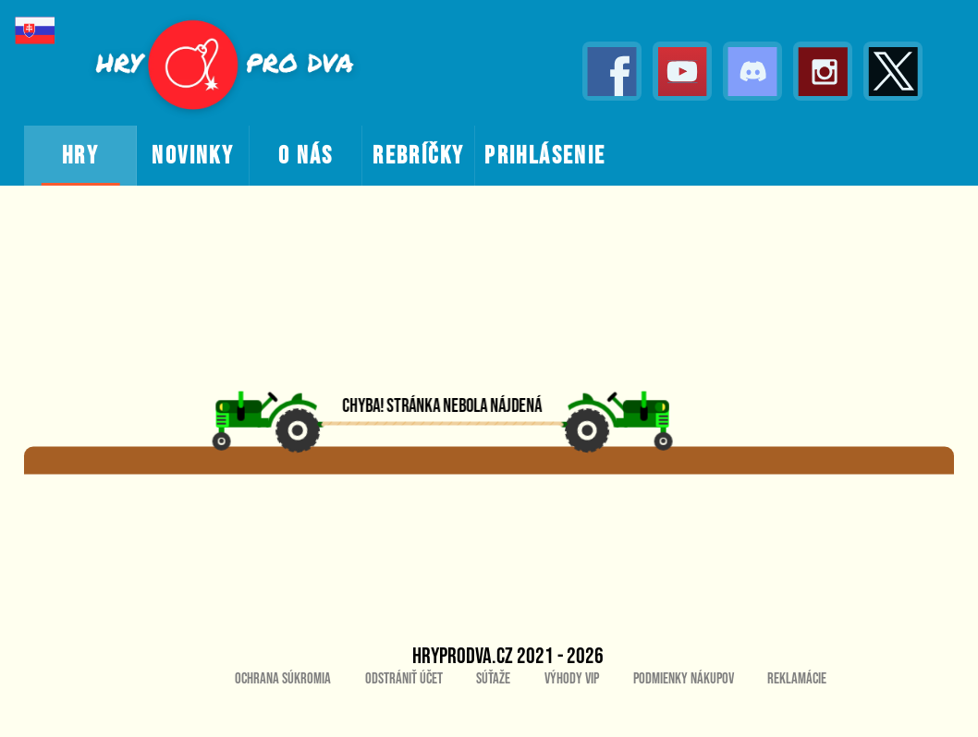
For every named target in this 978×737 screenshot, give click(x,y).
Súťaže (493, 679)
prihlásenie (544, 156)
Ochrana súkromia (283, 679)
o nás (306, 156)
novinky (193, 156)
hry (80, 156)
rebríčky (418, 156)
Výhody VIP (571, 679)
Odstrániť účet (404, 679)
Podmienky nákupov (683, 679)
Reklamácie (796, 679)
